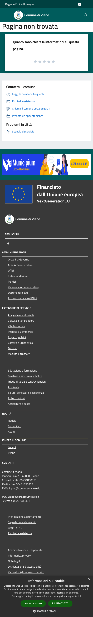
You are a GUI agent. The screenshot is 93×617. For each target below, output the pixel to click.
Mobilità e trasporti (19, 354)
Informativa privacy (19, 555)
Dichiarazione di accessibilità (24, 566)
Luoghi (12, 447)
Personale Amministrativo (23, 287)
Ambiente (13, 387)
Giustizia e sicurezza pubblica (25, 376)
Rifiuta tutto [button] (60, 603)
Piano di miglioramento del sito (26, 572)
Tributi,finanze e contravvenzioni (27, 381)
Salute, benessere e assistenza (26, 393)
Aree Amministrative (20, 265)
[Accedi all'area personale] (79, 4)
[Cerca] (86, 15)
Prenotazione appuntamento (24, 517)
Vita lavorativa (16, 326)
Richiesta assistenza (20, 533)
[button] (46, 611)
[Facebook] (8, 243)
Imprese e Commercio (20, 332)
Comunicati (14, 426)
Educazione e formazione (22, 370)
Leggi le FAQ (15, 528)
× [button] (89, 579)
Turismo (12, 348)
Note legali (14, 561)
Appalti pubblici (17, 337)
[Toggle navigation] (7, 15)
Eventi (12, 453)
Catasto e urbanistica (20, 343)
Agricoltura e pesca (19, 404)
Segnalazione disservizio (22, 522)
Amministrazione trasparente (25, 550)
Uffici (11, 270)
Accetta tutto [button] (33, 603)
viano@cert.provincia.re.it (23, 497)
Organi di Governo (18, 259)
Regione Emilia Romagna (19, 4)
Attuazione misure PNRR (22, 298)
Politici (12, 281)
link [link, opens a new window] (79, 596)
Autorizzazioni (16, 398)
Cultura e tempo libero (21, 321)
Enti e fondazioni (18, 276)
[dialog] (46, 596)
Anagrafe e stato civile (21, 315)
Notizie (12, 421)
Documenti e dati (18, 293)
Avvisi (11, 432)
